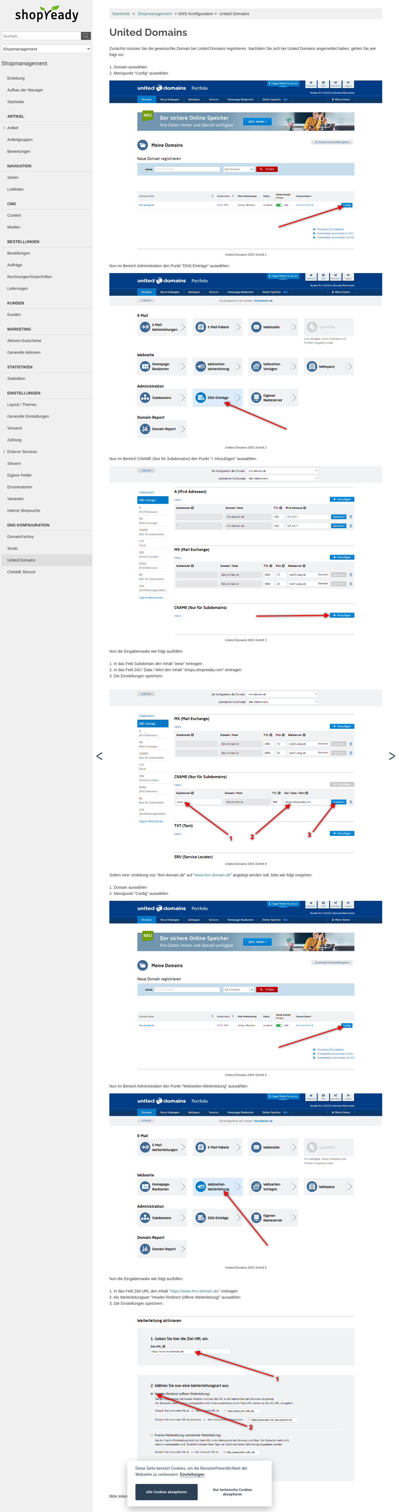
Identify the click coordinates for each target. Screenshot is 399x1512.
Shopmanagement (154, 13)
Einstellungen (192, 1474)
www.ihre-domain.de (212, 875)
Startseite (121, 13)
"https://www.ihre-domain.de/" (194, 1291)
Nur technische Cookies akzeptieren (232, 1492)
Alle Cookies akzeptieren (166, 1492)
